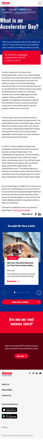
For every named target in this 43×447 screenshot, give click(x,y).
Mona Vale (11, 270)
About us (5, 384)
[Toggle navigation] (40, 3)
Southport (23, 54)
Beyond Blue (7, 390)
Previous (4, 292)
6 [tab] (28, 292)
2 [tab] (17, 292)
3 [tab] (20, 292)
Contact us (6, 395)
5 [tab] (25, 292)
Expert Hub (13, 9)
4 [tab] (23, 292)
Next (39, 292)
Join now (20, 356)
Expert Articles (25, 9)
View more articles (20, 301)
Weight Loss (8, 12)
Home (4, 9)
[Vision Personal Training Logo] (6, 3)
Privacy (4, 427)
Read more (11, 281)
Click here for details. (21, 210)
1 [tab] (14, 292)
